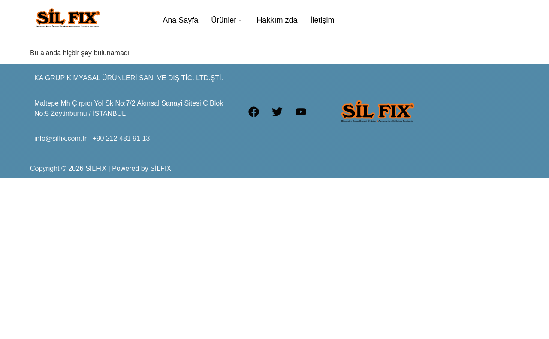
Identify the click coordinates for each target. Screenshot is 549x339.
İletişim (322, 20)
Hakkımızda (276, 20)
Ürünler (226, 20)
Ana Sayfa (180, 20)
